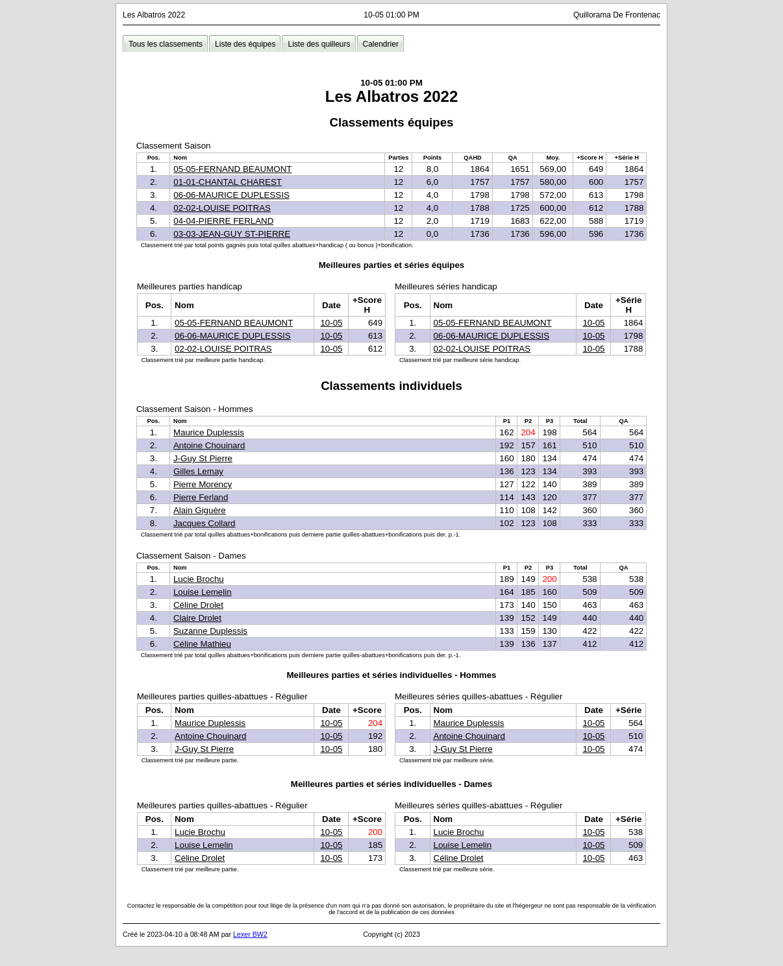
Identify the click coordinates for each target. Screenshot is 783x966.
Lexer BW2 (250, 934)
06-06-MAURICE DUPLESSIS (231, 195)
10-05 (331, 323)
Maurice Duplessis (208, 432)
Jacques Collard (204, 523)
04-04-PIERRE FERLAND (223, 221)
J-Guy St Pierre (202, 458)
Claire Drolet (197, 618)
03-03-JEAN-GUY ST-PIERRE (231, 234)
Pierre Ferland (200, 497)
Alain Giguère (199, 510)
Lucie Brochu (198, 579)
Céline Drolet (198, 605)
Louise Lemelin (202, 592)
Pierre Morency (202, 484)
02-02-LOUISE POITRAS (222, 208)
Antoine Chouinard (209, 445)
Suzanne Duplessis (210, 631)
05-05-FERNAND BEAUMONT (232, 169)
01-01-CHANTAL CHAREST (227, 182)
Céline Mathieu (202, 644)
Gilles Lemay (198, 471)
